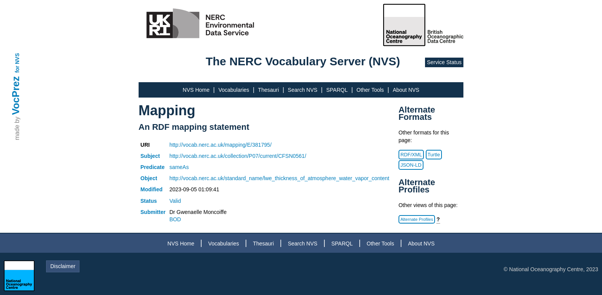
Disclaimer (62, 266)
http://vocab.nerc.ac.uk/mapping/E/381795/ (220, 145)
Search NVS (303, 90)
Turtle (434, 154)
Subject (150, 156)
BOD (175, 219)
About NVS (406, 90)
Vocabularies (233, 90)
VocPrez (16, 95)
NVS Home (196, 90)
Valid (175, 201)
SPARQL (337, 90)
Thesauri (268, 90)
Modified (152, 189)
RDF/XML (411, 154)
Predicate (153, 167)
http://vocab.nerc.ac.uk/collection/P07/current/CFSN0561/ (237, 156)
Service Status (444, 62)
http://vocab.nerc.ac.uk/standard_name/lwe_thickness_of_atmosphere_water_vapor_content (279, 178)
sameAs (179, 167)
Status (149, 201)
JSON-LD (411, 165)
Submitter (153, 212)
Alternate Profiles (416, 219)
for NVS (17, 63)
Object (149, 178)
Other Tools (370, 90)
